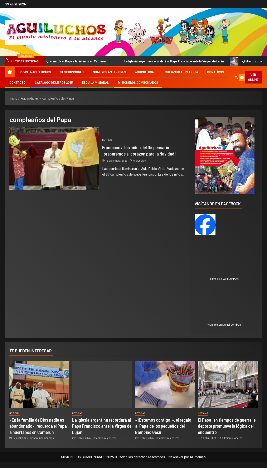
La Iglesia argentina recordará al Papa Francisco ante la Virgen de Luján (176, 61)
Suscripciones (72, 72)
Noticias (107, 140)
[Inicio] (10, 72)
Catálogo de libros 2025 (54, 82)
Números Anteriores (109, 72)
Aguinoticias (145, 72)
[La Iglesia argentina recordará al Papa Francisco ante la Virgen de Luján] (102, 384)
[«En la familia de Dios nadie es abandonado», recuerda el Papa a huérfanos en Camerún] (39, 384)
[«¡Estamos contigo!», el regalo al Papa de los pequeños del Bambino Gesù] (165, 384)
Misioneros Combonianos (138, 82)
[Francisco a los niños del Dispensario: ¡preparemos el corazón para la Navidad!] (54, 158)
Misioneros (139, 160)
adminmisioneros (43, 438)
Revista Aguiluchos (35, 72)
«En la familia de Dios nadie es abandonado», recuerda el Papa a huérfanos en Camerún (38, 426)
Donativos (215, 72)
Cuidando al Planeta (181, 72)
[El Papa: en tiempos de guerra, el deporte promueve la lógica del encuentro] (228, 384)
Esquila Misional (95, 82)
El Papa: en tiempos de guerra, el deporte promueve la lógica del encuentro (227, 426)
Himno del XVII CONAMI (224, 278)
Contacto (17, 82)
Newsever (175, 457)
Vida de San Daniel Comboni (224, 324)
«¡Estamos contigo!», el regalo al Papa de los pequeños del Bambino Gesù (163, 426)
